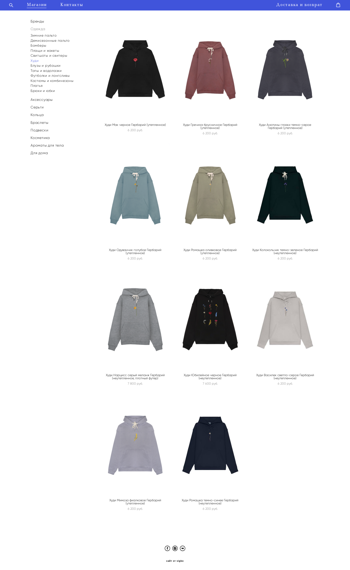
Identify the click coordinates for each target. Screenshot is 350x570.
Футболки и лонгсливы (50, 74)
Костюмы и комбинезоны (52, 79)
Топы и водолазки (46, 69)
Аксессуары (42, 98)
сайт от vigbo (175, 559)
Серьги (37, 106)
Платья (37, 84)
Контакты (78, 4)
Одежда (38, 27)
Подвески (39, 128)
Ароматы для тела (47, 144)
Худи (35, 59)
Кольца (37, 113)
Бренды (37, 20)
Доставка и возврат (292, 4)
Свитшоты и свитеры (49, 54)
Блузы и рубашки (46, 64)
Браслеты (39, 121)
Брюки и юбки (43, 89)
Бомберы (38, 44)
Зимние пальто (44, 34)
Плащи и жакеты (45, 49)
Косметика (40, 136)
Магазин (43, 4)
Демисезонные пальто (50, 39)
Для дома (39, 151)
